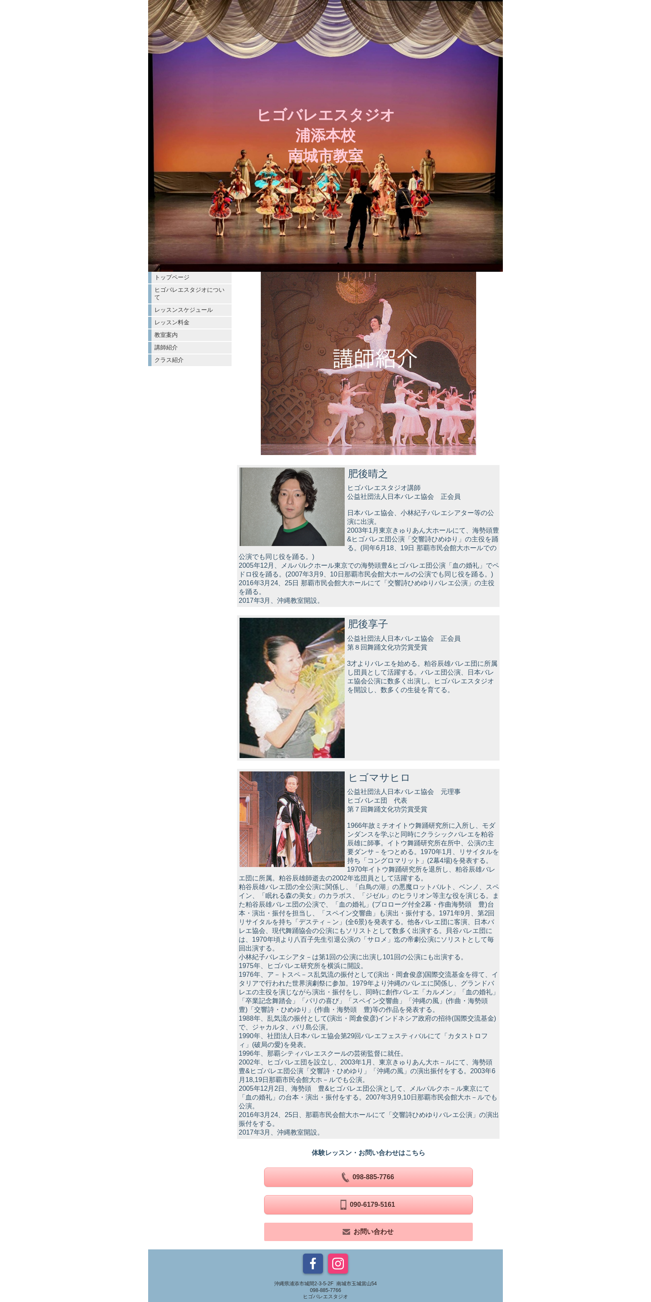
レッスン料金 (171, 322)
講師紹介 (166, 347)
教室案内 (166, 334)
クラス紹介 (169, 359)
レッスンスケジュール (183, 309)
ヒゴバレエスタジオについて (189, 293)
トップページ (171, 277)
